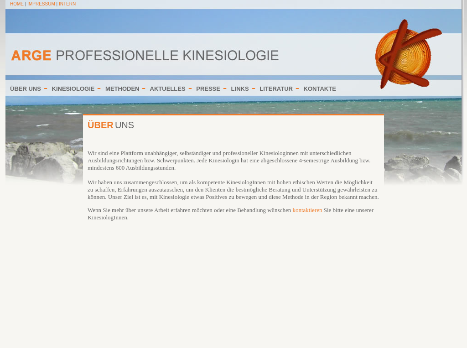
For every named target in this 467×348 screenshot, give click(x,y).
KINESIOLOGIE (73, 88)
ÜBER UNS (25, 88)
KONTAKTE (320, 88)
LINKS (240, 88)
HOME (17, 3)
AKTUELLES (168, 88)
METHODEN (122, 88)
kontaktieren (307, 210)
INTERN (67, 3)
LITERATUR (276, 88)
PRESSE (208, 88)
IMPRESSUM (41, 3)
